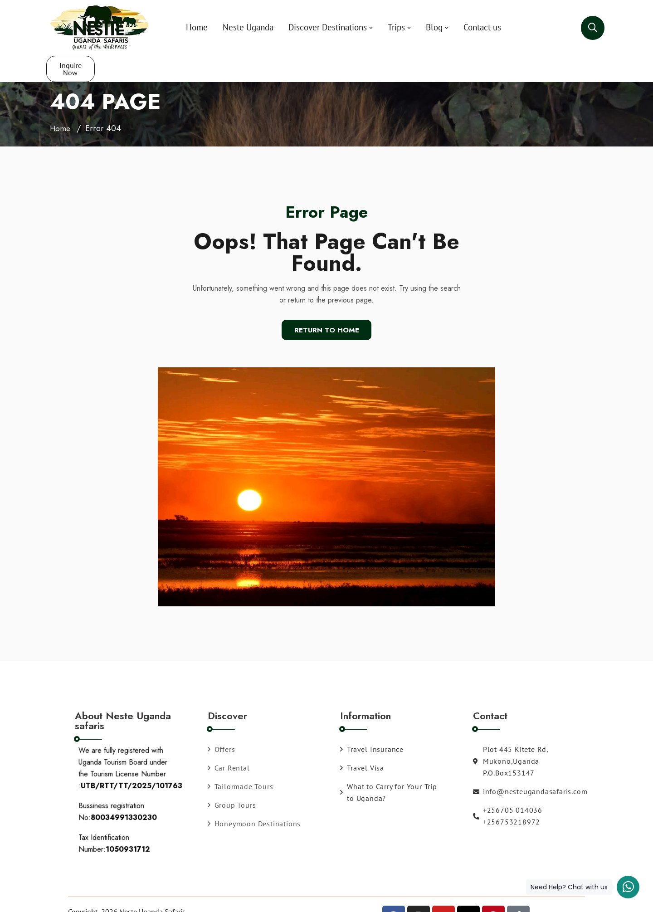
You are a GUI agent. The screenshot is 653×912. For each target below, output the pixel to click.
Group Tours (232, 778)
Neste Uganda (231, 27)
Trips (379, 27)
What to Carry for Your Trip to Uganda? (388, 766)
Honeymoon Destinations (254, 797)
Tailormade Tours (240, 760)
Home (180, 27)
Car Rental (229, 741)
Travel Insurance (372, 722)
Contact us (465, 27)
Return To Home (327, 303)
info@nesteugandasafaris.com (512, 765)
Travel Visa (362, 741)
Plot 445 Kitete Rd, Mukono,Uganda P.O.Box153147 (510, 734)
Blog (417, 27)
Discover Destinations (311, 27)
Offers (221, 722)
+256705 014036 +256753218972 (507, 789)
